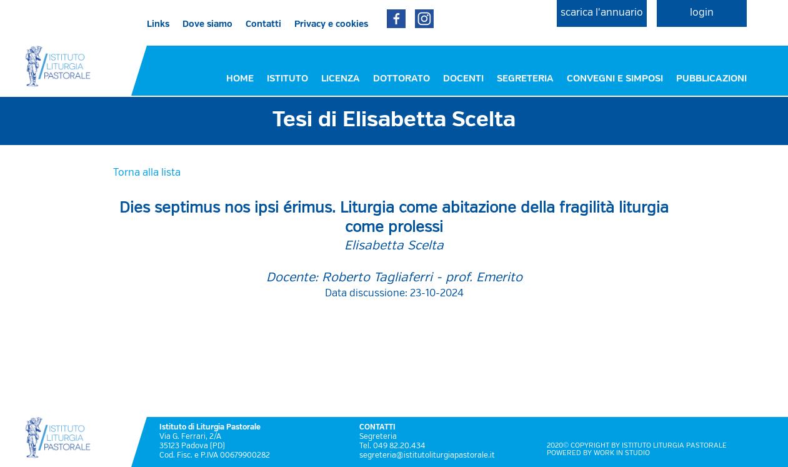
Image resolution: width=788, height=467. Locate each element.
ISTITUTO (287, 78)
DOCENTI (463, 78)
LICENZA (340, 78)
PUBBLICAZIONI (711, 78)
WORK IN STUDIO (622, 452)
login (702, 13)
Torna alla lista (147, 173)
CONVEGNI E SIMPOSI (615, 78)
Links (158, 24)
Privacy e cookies (331, 24)
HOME (240, 78)
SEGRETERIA (525, 78)
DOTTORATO (401, 78)
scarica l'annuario (602, 13)
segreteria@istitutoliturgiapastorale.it (427, 455)
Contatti (263, 24)
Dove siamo (207, 24)
